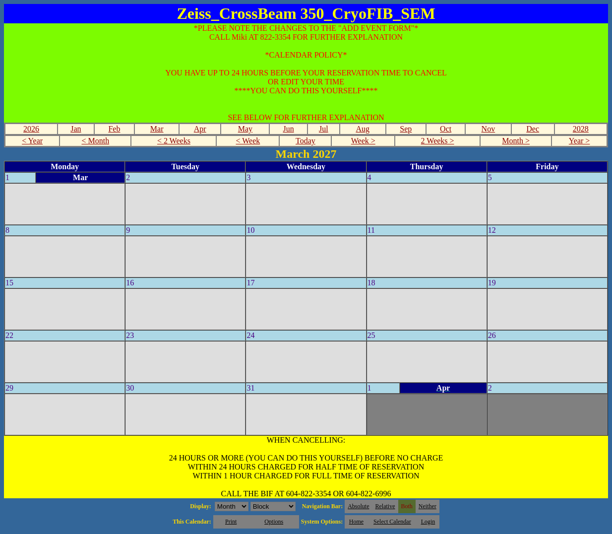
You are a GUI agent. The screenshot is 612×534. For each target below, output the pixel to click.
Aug (362, 129)
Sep (406, 129)
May (245, 129)
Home (356, 521)
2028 (581, 129)
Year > (579, 140)
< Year (32, 140)
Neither (427, 506)
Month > (516, 140)
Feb (114, 129)
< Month (95, 140)
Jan (75, 129)
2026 (31, 129)
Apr (200, 129)
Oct (445, 129)
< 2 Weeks (173, 140)
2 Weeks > (437, 140)
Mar (157, 129)
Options (273, 521)
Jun (288, 129)
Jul (323, 129)
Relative (385, 506)
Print (231, 521)
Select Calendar (392, 521)
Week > (363, 140)
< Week (248, 140)
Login (428, 521)
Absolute (358, 506)
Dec (532, 129)
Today (305, 140)
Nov (488, 129)
